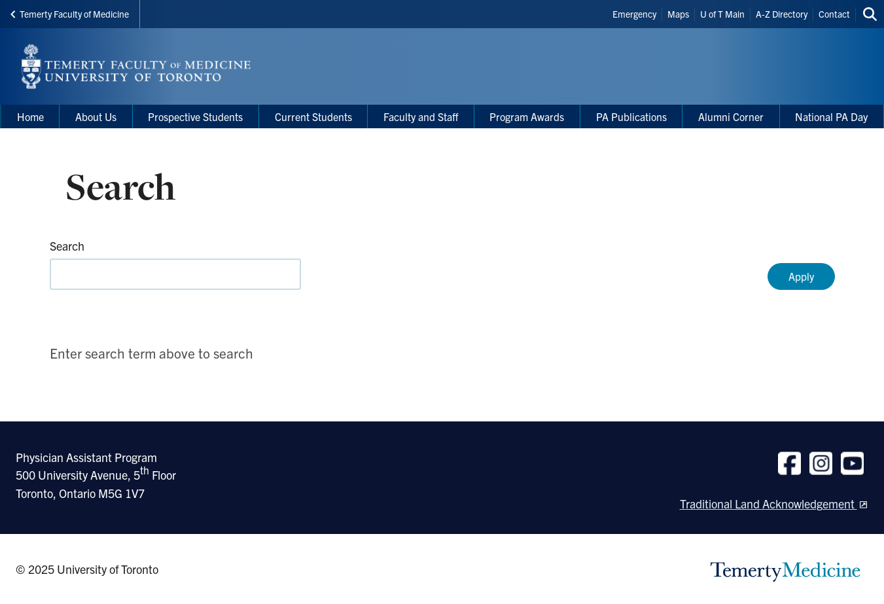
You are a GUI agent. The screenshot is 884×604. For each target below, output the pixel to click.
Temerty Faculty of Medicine (69, 14)
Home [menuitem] (30, 116)
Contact (834, 14)
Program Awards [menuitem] (526, 116)
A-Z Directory (781, 14)
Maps (678, 14)
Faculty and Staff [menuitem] (420, 116)
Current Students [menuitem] (313, 116)
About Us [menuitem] (95, 116)
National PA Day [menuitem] (831, 116)
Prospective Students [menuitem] (195, 116)
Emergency (634, 14)
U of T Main (722, 14)
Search (67, 245)
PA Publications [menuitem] (631, 116)
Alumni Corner (731, 116)
